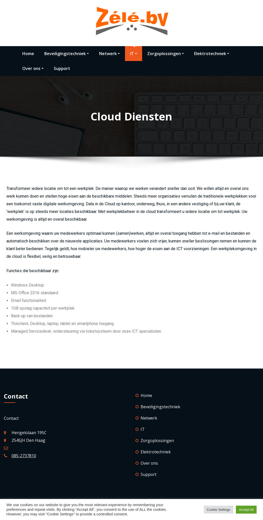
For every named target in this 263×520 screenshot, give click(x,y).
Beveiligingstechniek (66, 53)
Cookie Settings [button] (218, 510)
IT (133, 53)
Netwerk (109, 53)
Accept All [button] (246, 510)
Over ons (33, 68)
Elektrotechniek (211, 53)
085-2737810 (24, 455)
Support (62, 68)
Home (28, 53)
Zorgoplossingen (165, 53)
